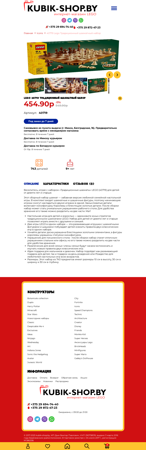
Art (29, 346)
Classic (30, 322)
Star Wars (32, 314)
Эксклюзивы (33, 381)
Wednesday (33, 342)
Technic (78, 314)
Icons (40, 33)
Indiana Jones (34, 350)
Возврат (54, 377)
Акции (83, 377)
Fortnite (78, 302)
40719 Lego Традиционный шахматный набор (74, 33)
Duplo (30, 302)
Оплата (43, 377)
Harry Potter (33, 306)
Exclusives (32, 330)
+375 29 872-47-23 (89, 27)
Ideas (30, 334)
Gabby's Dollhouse (83, 358)
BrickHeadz (80, 346)
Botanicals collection (37, 298)
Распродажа (61, 381)
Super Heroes (81, 338)
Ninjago (31, 338)
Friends (78, 330)
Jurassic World (34, 362)
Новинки (48, 381)
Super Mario (80, 354)
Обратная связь (69, 377)
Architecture (80, 318)
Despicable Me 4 (35, 326)
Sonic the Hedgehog (37, 354)
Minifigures (80, 350)
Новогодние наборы (38, 318)
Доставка (32, 377)
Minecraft (32, 310)
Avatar (30, 358)
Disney (77, 326)
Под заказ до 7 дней (40, 121)
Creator (78, 322)
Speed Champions (83, 310)
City (76, 298)
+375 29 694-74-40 (61, 26)
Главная (28, 33)
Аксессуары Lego (83, 342)
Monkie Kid (80, 334)
